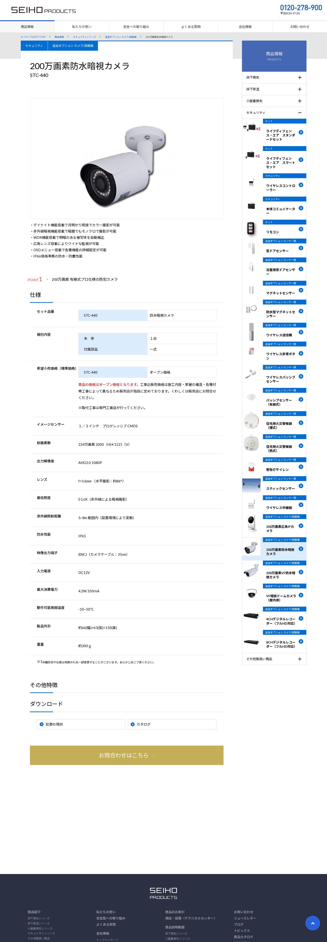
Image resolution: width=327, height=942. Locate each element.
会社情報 (102, 933)
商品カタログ (243, 937)
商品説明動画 (175, 927)
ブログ (239, 924)
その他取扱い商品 (39, 938)
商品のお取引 (175, 912)
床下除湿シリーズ (39, 923)
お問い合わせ (243, 912)
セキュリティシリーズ (41, 933)
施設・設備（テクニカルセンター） (191, 918)
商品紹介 (34, 912)
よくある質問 (106, 924)
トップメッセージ (107, 940)
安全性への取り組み (110, 918)
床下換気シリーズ (39, 918)
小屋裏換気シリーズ (40, 928)
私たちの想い (106, 912)
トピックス (242, 931)
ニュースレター (245, 918)
